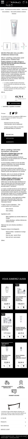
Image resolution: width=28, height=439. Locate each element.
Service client (5, 429)
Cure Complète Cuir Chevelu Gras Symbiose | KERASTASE (21, 298)
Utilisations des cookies (21, 436)
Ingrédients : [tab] (10, 142)
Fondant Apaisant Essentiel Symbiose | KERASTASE (21, 329)
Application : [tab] (10, 138)
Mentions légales (4, 437)
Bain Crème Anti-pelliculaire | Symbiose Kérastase (6, 357)
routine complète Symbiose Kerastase (14, 83)
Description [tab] (9, 134)
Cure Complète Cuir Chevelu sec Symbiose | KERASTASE (7, 328)
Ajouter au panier (14, 103)
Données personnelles (14, 437)
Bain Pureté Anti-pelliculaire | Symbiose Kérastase (6, 298)
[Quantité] (3, 97)
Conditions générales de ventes (7, 436)
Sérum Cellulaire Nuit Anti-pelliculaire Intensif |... (21, 357)
